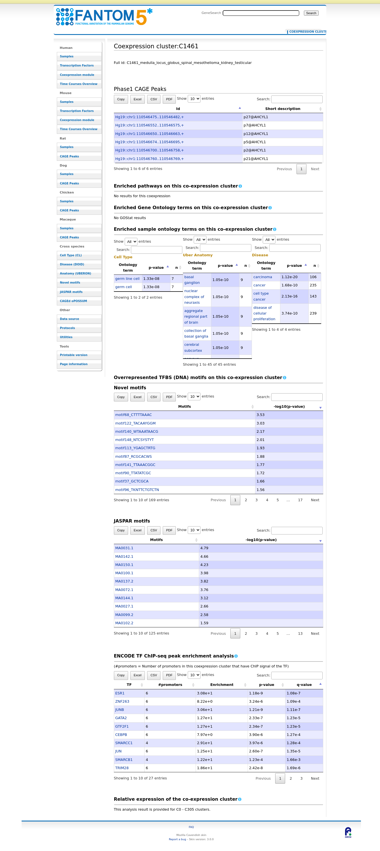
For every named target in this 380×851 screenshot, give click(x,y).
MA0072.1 (124, 590)
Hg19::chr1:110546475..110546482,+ (149, 117)
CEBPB (121, 735)
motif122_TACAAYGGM (135, 423)
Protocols (67, 328)
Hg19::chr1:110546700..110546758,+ (149, 150)
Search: (290, 99)
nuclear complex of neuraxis (194, 297)
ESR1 (120, 693)
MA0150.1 (124, 565)
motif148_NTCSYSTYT (134, 440)
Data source (69, 319)
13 (300, 633)
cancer (259, 285)
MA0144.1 (124, 598)
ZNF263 (122, 701)
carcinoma (262, 277)
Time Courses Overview (78, 84)
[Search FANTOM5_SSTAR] (261, 13)
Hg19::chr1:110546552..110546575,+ (149, 125)
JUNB (119, 710)
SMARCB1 (124, 760)
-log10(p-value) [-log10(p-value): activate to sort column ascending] (261, 406)
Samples (67, 56)
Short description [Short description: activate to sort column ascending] (282, 109)
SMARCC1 (124, 743)
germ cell (123, 287)
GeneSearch (211, 13)
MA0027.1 (124, 606)
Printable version (73, 355)
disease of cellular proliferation (264, 313)
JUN (118, 751)
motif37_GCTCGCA (132, 481)
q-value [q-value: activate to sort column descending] (304, 685)
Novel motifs (70, 282)
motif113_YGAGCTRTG (135, 448)
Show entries (195, 98)
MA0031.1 (124, 548)
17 (300, 500)
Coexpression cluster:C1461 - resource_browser (101, 13)
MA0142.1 (124, 556)
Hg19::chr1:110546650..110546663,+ (149, 134)
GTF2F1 (122, 726)
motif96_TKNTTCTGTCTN (137, 490)
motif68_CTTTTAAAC (133, 415)
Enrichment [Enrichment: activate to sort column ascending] (221, 685)
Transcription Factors (77, 65)
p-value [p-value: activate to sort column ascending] (266, 685)
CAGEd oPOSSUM (73, 301)
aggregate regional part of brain (195, 316)
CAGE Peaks (69, 156)
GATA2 (121, 718)
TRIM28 (122, 768)
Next (315, 169)
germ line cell (127, 278)
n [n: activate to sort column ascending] (176, 267)
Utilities (66, 337)
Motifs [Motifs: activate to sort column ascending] (156, 406)
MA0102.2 (124, 623)
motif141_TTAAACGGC (135, 465)
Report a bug (177, 839)
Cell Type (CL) (71, 255)
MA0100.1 (124, 573)
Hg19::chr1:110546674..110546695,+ (149, 142)
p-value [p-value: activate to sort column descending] (156, 267)
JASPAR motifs (71, 292)
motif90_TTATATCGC (133, 473)
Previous (284, 169)
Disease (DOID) (72, 264)
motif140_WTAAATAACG (136, 431)
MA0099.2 (124, 615)
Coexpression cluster (304, 31)
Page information (73, 364)
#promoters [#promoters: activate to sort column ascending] (170, 685)
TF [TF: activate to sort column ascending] (129, 685)
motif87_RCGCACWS (133, 456)
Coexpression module (77, 74)
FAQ (191, 827)
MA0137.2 (124, 581)
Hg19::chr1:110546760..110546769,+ (149, 159)
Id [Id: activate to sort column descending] (178, 109)
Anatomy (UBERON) (75, 273)
